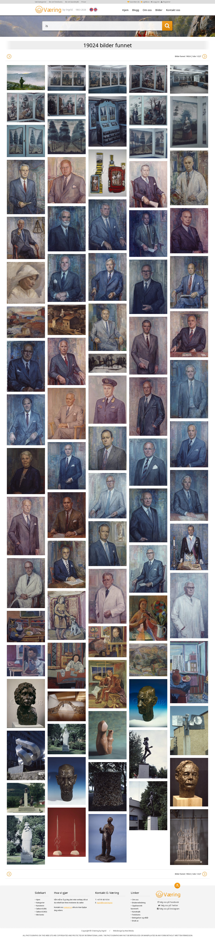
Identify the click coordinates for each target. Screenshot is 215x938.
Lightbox (145, 2)
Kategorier (40, 902)
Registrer (165, 2)
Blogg (135, 10)
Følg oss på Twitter (168, 905)
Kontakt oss (173, 10)
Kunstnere (40, 906)
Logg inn (155, 2)
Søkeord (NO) (41, 912)
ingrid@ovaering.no (104, 902)
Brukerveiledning (138, 902)
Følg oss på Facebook (168, 902)
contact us (68, 907)
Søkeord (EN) (41, 909)
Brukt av (135, 921)
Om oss (147, 10)
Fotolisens (136, 915)
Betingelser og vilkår (140, 918)
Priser (83, 2)
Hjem (125, 10)
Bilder (158, 10)
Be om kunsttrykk (72, 2)
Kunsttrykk (136, 912)
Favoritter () (133, 2)
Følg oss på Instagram (168, 908)
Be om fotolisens (56, 2)
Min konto (40, 915)
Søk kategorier (40, 2)
